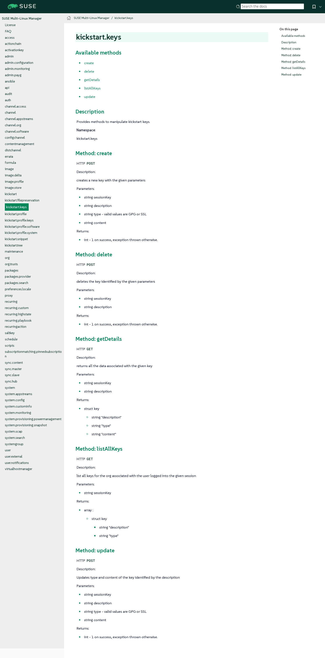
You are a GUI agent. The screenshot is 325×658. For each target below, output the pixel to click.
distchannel (13, 150)
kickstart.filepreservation (22, 200)
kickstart (11, 194)
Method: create (290, 49)
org (7, 258)
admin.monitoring (17, 69)
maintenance (14, 251)
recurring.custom (17, 308)
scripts (9, 346)
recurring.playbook (18, 320)
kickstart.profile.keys (19, 220)
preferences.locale (18, 289)
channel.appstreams (19, 119)
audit (8, 94)
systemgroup (14, 444)
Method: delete (290, 55)
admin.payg (13, 75)
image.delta (13, 175)
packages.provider (18, 276)
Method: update (291, 74)
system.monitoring (18, 413)
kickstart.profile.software (22, 227)
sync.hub (11, 381)
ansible (10, 81)
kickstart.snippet (16, 239)
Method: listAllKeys (293, 68)
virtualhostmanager (18, 469)
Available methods (293, 36)
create (89, 63)
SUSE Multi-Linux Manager (22, 18)
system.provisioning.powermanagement (33, 419)
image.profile (14, 182)
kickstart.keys (16, 207)
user (8, 450)
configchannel (15, 138)
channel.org (13, 125)
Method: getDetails (293, 62)
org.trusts (11, 264)
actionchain (13, 44)
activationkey (14, 50)
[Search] (238, 6)
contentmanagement (19, 144)
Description (288, 42)
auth (8, 100)
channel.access (15, 106)
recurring (11, 302)
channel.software (17, 131)
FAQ (8, 31)
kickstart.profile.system (21, 233)
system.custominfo (18, 406)
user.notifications (17, 463)
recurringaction (15, 327)
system (10, 388)
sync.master (13, 369)
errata (9, 157)
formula (10, 163)
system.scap (13, 431)
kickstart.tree (14, 245)
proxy (9, 295)
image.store (13, 188)
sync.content (14, 363)
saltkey (10, 333)
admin (9, 56)
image (9, 169)
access (10, 38)
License (10, 25)
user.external (13, 456)
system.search (15, 438)
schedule (11, 339)
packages (11, 270)
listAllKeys (92, 88)
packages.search (16, 283)
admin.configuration (19, 63)
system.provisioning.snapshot (26, 425)
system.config (15, 400)
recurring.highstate (18, 314)
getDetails (92, 79)
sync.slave (12, 375)
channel (10, 113)
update (89, 96)
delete (89, 71)
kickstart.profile (16, 214)
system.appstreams (18, 394)
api (7, 88)
